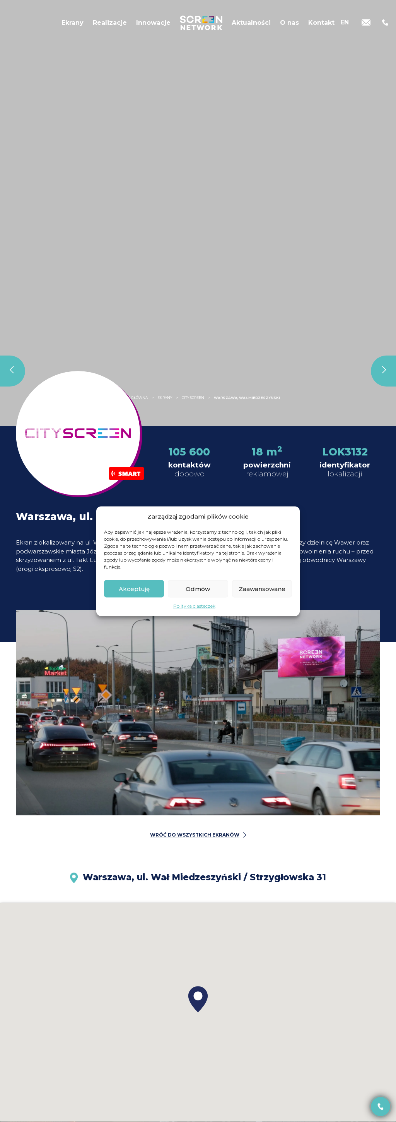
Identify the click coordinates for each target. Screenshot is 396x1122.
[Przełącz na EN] (344, 22)
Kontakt (321, 22)
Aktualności (251, 22)
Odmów (198, 588)
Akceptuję (134, 588)
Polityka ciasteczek (194, 606)
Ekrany (72, 22)
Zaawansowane (262, 588)
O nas (289, 22)
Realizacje (110, 22)
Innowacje (153, 22)
